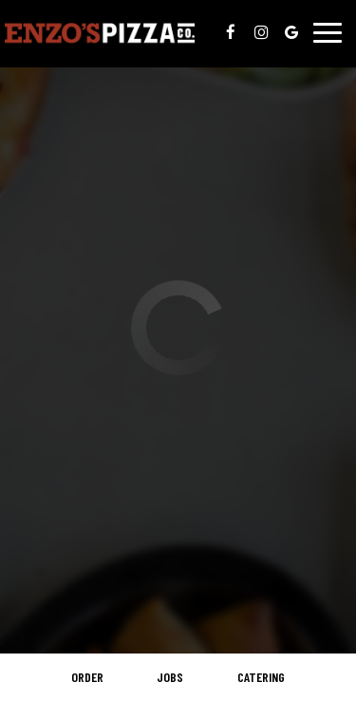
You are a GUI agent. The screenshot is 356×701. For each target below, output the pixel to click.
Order (87, 677)
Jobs (170, 677)
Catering (261, 677)
